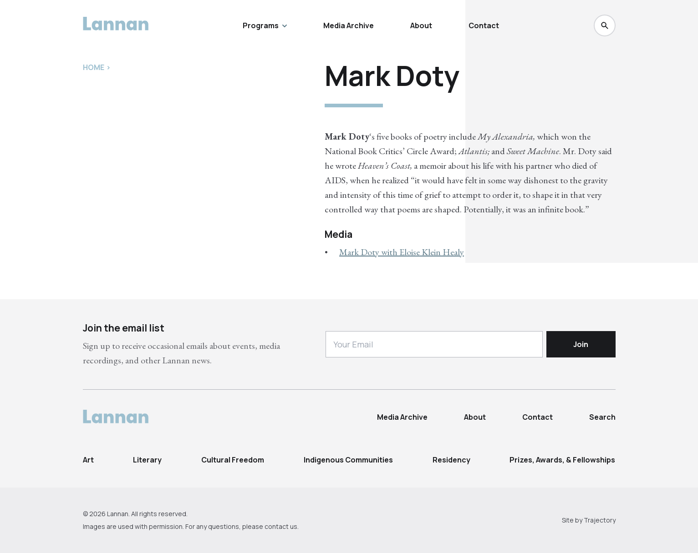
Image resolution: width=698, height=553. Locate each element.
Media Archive (348, 25)
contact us (281, 526)
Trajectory (600, 520)
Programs (265, 25)
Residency (451, 460)
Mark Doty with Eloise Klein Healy (401, 252)
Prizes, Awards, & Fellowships (562, 460)
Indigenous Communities (348, 460)
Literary (147, 460)
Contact (484, 25)
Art (88, 460)
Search (602, 417)
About (421, 25)
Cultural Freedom (232, 460)
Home (93, 67)
